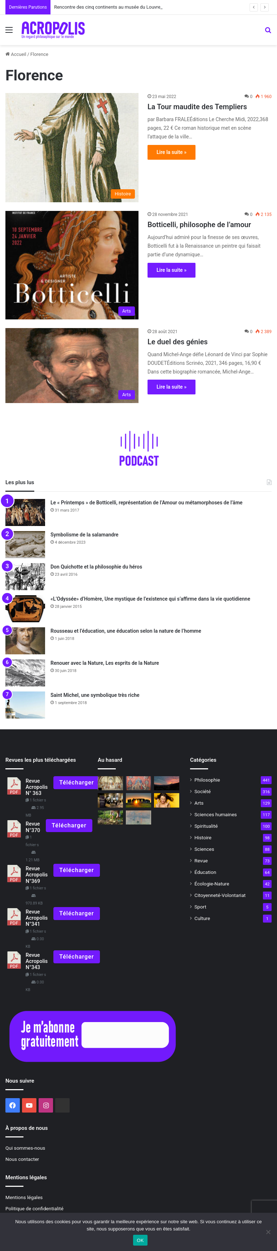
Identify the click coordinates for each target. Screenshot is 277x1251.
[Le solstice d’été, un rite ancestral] (138, 800)
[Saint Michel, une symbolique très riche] (25, 705)
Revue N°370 (33, 827)
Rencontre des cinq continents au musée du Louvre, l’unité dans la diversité (132, 7)
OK (140, 1240)
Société (202, 791)
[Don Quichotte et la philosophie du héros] (25, 576)
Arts (198, 803)
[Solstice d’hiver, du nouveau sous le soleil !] (166, 783)
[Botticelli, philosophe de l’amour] (71, 265)
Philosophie (207, 780)
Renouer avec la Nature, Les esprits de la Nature (104, 663)
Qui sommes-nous (25, 1148)
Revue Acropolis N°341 (37, 918)
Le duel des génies (178, 341)
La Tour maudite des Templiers (197, 106)
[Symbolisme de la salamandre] (25, 544)
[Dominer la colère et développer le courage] (166, 800)
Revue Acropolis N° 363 (37, 787)
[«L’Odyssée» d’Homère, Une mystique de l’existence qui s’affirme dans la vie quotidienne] (25, 608)
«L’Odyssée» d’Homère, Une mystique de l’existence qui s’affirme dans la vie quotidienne (150, 599)
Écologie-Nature (211, 884)
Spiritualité (206, 826)
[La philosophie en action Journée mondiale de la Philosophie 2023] (110, 800)
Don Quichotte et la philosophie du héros (96, 567)
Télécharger (76, 782)
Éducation (205, 872)
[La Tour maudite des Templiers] (71, 147)
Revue (201, 860)
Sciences (204, 849)
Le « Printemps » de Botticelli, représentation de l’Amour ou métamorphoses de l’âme (146, 502)
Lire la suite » (171, 152)
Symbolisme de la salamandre (84, 535)
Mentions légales (24, 1197)
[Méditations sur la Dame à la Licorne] (138, 783)
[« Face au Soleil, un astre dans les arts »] (138, 817)
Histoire (202, 837)
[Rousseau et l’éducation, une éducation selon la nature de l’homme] (25, 640)
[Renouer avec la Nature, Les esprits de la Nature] (25, 672)
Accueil (15, 54)
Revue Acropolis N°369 (37, 875)
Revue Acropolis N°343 (37, 961)
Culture (202, 918)
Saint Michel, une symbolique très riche (95, 695)
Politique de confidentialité (34, 1208)
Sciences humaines (215, 814)
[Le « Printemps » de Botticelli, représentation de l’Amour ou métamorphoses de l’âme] (25, 512)
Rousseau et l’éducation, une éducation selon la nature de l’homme (125, 631)
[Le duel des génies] (71, 365)
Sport (200, 907)
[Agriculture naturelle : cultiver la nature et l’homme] (110, 817)
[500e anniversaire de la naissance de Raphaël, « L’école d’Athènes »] (110, 783)
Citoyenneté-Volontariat (220, 895)
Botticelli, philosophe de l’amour (199, 224)
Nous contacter (22, 1159)
